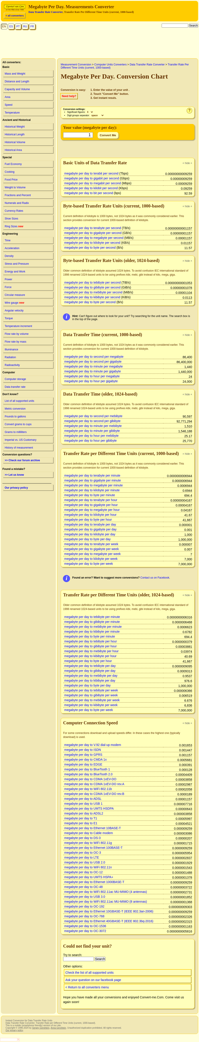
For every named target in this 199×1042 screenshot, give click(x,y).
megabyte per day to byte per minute (89, 495)
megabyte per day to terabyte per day (90, 524)
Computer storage (15, 379)
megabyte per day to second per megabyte (93, 356)
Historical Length (14, 134)
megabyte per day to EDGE (83, 764)
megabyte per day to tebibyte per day (90, 666)
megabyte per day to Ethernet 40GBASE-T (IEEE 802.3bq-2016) (108, 921)
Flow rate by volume (16, 333)
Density (9, 256)
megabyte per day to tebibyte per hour (90, 641)
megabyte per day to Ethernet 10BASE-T (92, 828)
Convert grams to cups (18, 424)
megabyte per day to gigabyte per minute (92, 480)
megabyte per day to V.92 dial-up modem (92, 745)
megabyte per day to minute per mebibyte (93, 426)
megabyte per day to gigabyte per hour (91, 505)
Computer (8, 372)
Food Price (11, 179)
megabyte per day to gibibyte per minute (92, 622)
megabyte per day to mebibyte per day (90, 675)
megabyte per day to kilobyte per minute (92, 490)
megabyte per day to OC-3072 (85, 931)
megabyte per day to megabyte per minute (93, 485)
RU (25, 26)
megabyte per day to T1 (80, 818)
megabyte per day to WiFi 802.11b (88, 789)
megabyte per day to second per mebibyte (93, 416)
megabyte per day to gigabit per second (91, 178)
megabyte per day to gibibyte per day (89, 670)
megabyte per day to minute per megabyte (93, 366)
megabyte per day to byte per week (88, 563)
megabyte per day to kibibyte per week (91, 705)
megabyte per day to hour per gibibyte (90, 440)
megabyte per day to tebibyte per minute (92, 617)
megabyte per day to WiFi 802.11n (88, 867)
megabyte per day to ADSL (82, 798)
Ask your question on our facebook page (93, 980)
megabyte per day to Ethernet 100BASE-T (93, 847)
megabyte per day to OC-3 (82, 852)
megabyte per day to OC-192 (84, 906)
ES (11, 26)
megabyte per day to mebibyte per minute (93, 626)
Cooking (9, 171)
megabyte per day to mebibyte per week (92, 700)
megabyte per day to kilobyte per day (89, 534)
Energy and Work (15, 271)
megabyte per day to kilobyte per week (91, 559)
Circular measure (15, 295)
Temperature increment (18, 326)
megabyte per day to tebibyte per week (91, 690)
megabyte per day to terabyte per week (91, 544)
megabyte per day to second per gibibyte (92, 421)
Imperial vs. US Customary (20, 439)
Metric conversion (15, 408)
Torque (9, 318)
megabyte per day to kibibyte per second (92, 297)
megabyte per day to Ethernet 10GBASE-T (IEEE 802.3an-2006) (108, 911)
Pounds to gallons (15, 416)
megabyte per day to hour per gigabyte (91, 381)
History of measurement (19, 447)
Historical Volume (15, 142)
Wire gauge (14, 303)
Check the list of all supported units (89, 972)
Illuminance (11, 349)
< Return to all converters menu (87, 987)
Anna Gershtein (58, 1028)
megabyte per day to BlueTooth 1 (87, 769)
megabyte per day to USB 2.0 (84, 862)
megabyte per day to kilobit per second (91, 188)
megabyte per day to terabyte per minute (92, 475)
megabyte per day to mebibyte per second (93, 292)
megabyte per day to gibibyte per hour (90, 646)
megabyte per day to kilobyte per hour (90, 514)
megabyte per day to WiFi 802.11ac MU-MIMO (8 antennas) (105, 901)
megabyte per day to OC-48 (83, 887)
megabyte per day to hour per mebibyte (91, 435)
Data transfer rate (15, 386)
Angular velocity (14, 310)
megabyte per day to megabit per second (92, 183)
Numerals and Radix (17, 203)
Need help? (69, 96)
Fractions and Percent (18, 195)
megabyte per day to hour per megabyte (92, 376)
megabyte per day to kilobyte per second (92, 242)
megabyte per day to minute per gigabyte (92, 371)
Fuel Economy (13, 164)
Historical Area (13, 150)
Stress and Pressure (17, 263)
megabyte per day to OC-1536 (85, 926)
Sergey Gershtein (40, 1028)
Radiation (10, 357)
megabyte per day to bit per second (88, 193)
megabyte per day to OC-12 (83, 872)
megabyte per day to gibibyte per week (91, 695)
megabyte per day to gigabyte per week (91, 549)
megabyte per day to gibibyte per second (92, 287)
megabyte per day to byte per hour (88, 519)
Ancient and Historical (16, 120)
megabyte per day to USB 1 (83, 803)
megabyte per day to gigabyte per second (93, 233)
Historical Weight (15, 126)
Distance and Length (17, 81)
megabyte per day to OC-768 (84, 916)
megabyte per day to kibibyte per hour (90, 656)
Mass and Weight (15, 73)
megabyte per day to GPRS (83, 754)
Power (8, 279)
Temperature (12, 112)
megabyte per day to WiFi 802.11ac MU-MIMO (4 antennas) (105, 892)
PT (18, 26)
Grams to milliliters (16, 432)
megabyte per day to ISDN (82, 750)
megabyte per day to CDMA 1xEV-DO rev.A (94, 784)
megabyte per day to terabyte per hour (90, 500)
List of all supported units (19, 400)
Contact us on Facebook (154, 577)
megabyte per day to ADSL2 (83, 813)
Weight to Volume (15, 187)
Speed (8, 104)
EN (4, 26)
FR (32, 26)
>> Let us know (14, 474)
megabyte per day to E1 (80, 823)
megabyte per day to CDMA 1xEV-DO (90, 779)
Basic (6, 67)
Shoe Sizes (11, 218)
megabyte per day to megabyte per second (93, 238)
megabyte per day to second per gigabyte (93, 361)
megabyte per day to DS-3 (82, 838)
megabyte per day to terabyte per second (92, 228)
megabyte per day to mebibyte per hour (91, 651)
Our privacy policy (16, 487)
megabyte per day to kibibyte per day (89, 680)
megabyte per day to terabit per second (91, 173)
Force (8, 287)
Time (7, 240)
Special (7, 157)
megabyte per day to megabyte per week (92, 554)
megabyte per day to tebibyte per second (92, 282)
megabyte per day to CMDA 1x (85, 759)
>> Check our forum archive (22, 460)
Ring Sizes (14, 226)
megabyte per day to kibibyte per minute (92, 631)
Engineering (10, 233)
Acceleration (12, 248)
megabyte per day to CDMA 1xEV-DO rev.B (94, 794)
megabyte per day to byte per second (90, 247)
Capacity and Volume (17, 89)
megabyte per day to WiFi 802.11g (88, 843)
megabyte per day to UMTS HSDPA (89, 808)
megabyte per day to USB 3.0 (84, 896)
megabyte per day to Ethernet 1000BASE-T (94, 882)
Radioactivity (12, 365)
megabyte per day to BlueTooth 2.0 (88, 774)
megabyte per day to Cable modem (88, 833)
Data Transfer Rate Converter (45, 12)
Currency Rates (14, 210)
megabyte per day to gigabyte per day (90, 529)
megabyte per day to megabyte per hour (92, 510)
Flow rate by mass (15, 341)
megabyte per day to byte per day (87, 539)
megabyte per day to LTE (81, 857)
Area (7, 97)
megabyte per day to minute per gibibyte (92, 431)
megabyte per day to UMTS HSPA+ (88, 877)
